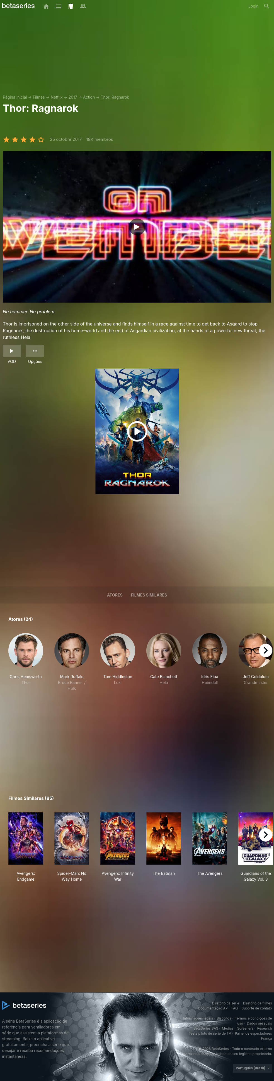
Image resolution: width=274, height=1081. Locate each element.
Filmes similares (149, 595)
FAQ (234, 1008)
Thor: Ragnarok (115, 97)
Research (264, 1028)
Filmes (39, 97)
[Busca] (266, 6)
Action (89, 97)
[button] (25, 662)
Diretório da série (225, 1003)
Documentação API (213, 1008)
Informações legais (198, 1018)
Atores (115, 595)
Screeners (245, 1028)
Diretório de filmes (257, 1003)
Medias (227, 1028)
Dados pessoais (259, 1023)
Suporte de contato (257, 1008)
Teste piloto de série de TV (210, 1033)
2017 (73, 97)
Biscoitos (224, 1018)
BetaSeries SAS (206, 1028)
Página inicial (15, 97)
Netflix (57, 97)
